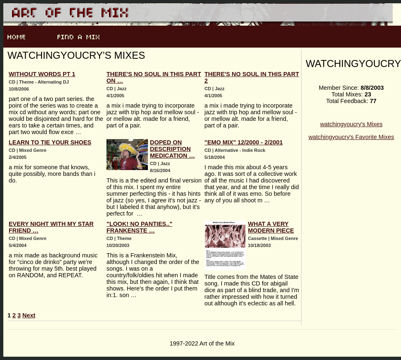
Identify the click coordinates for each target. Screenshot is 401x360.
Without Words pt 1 (42, 74)
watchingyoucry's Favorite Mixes (351, 137)
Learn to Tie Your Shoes (50, 142)
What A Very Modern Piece (271, 227)
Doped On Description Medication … (172, 149)
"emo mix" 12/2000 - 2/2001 (244, 142)
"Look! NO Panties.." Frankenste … (139, 227)
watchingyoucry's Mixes (351, 124)
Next (28, 315)
